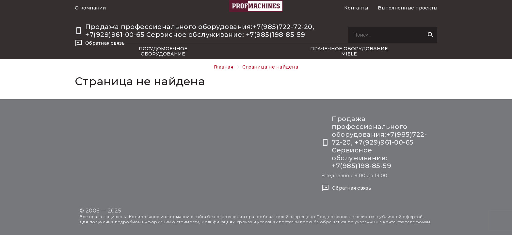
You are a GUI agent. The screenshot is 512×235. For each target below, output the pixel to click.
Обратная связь (105, 43)
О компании (90, 7)
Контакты (356, 7)
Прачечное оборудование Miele (349, 51)
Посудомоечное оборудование (163, 51)
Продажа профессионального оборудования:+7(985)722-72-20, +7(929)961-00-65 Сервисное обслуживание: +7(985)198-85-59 (199, 31)
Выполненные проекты (407, 7)
